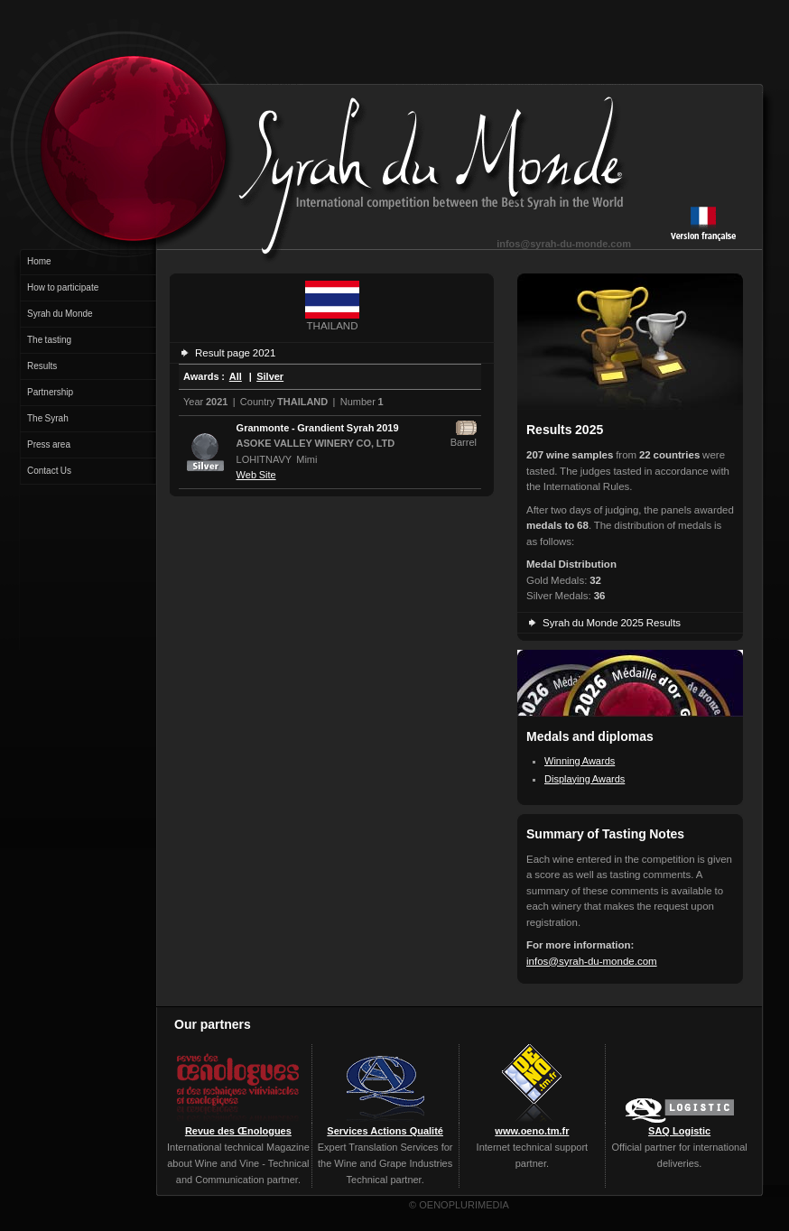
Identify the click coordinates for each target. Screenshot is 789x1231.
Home (39, 261)
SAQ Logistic (679, 1130)
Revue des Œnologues (238, 1130)
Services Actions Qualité (385, 1130)
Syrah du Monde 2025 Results (612, 622)
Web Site (256, 474)
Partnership (50, 392)
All (235, 376)
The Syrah (48, 418)
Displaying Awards (584, 778)
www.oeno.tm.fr (532, 1130)
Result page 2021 (235, 352)
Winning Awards (579, 760)
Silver (269, 376)
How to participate (62, 287)
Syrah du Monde (60, 314)
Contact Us (49, 471)
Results (42, 366)
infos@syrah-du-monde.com (564, 243)
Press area (48, 444)
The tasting (49, 340)
